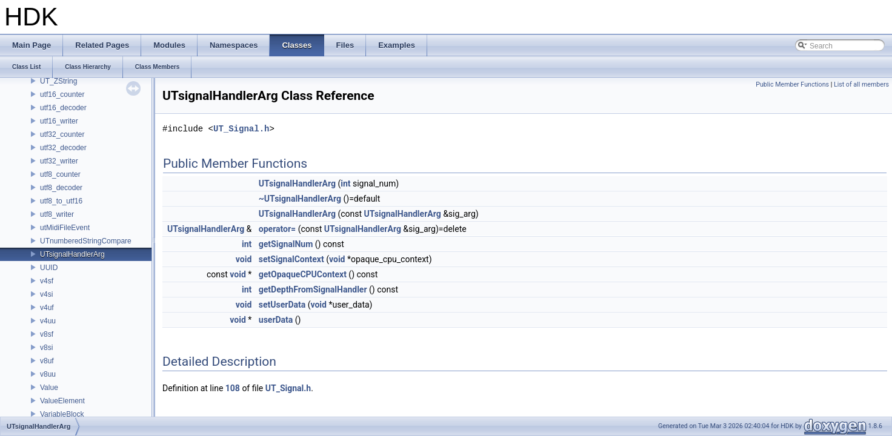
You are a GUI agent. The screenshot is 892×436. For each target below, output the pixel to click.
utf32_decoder (63, 148)
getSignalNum (286, 244)
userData (276, 320)
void (243, 259)
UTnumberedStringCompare (85, 241)
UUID (49, 267)
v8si (46, 347)
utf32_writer (59, 161)
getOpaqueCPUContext (303, 274)
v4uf (47, 307)
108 (232, 388)
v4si (46, 294)
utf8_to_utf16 (61, 201)
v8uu (48, 374)
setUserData (282, 304)
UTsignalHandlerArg (72, 254)
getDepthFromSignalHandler (313, 289)
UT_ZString (58, 81)
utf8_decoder (61, 187)
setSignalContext (291, 259)
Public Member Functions (792, 84)
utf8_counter (60, 174)
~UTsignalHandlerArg (300, 198)
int (345, 183)
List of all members (861, 84)
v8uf (47, 361)
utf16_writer (59, 121)
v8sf (46, 334)
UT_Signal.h (241, 128)
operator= (277, 229)
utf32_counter (62, 134)
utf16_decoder (63, 108)
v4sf (46, 281)
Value (49, 387)
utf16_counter (62, 94)
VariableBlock (62, 414)
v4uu (48, 321)
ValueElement (62, 401)
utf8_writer (57, 214)
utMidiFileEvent (65, 227)
